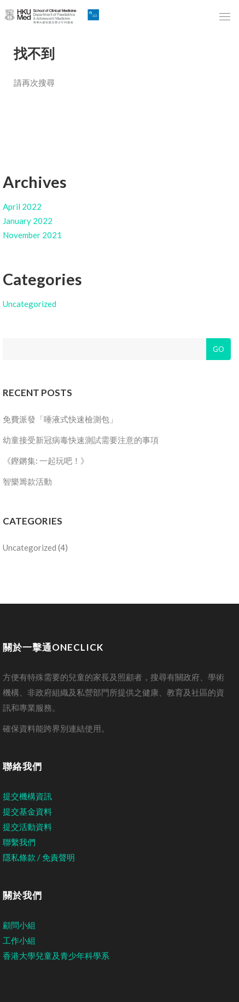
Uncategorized (29, 304)
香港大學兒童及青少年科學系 (56, 955)
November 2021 (32, 235)
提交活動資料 (27, 827)
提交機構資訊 (27, 796)
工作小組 (19, 940)
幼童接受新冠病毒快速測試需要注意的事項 (81, 440)
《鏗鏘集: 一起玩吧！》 (46, 460)
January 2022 (28, 221)
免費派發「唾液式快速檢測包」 (60, 419)
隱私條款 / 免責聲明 (39, 857)
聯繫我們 (19, 842)
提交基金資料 (27, 811)
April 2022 (22, 206)
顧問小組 (19, 925)
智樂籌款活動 (27, 481)
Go (218, 349)
